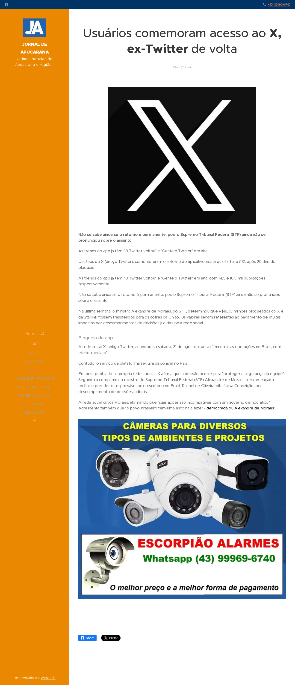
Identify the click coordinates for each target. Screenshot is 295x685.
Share (87, 638)
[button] (35, 333)
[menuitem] (34, 352)
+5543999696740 (279, 4)
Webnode (48, 678)
